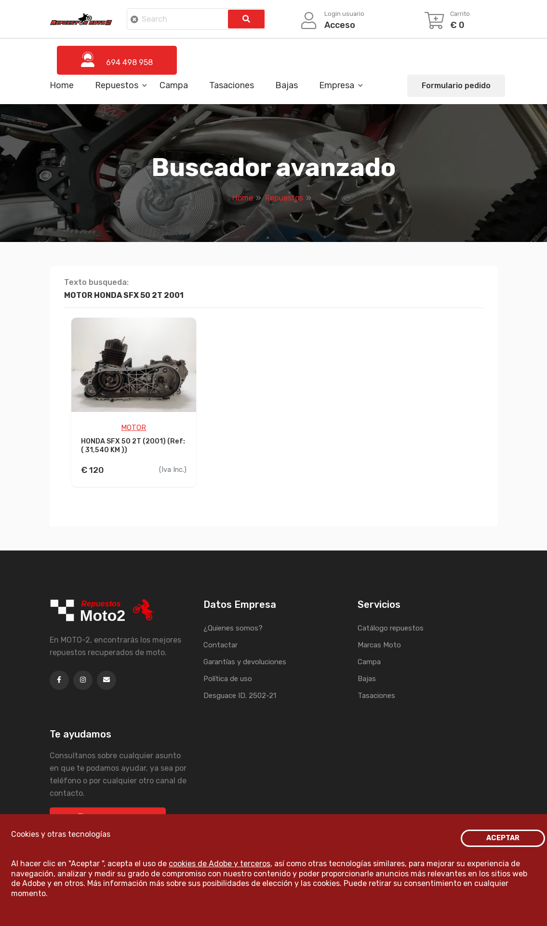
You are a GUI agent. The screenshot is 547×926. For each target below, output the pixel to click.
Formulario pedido (456, 85)
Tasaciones (231, 85)
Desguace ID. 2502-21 (239, 695)
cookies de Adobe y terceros (219, 863)
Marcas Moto (379, 645)
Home (62, 85)
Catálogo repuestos (391, 628)
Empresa (336, 85)
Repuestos (116, 85)
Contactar (220, 645)
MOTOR (133, 428)
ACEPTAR (503, 838)
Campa (174, 85)
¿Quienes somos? (233, 628)
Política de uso (227, 678)
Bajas (286, 85)
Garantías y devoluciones (244, 662)
